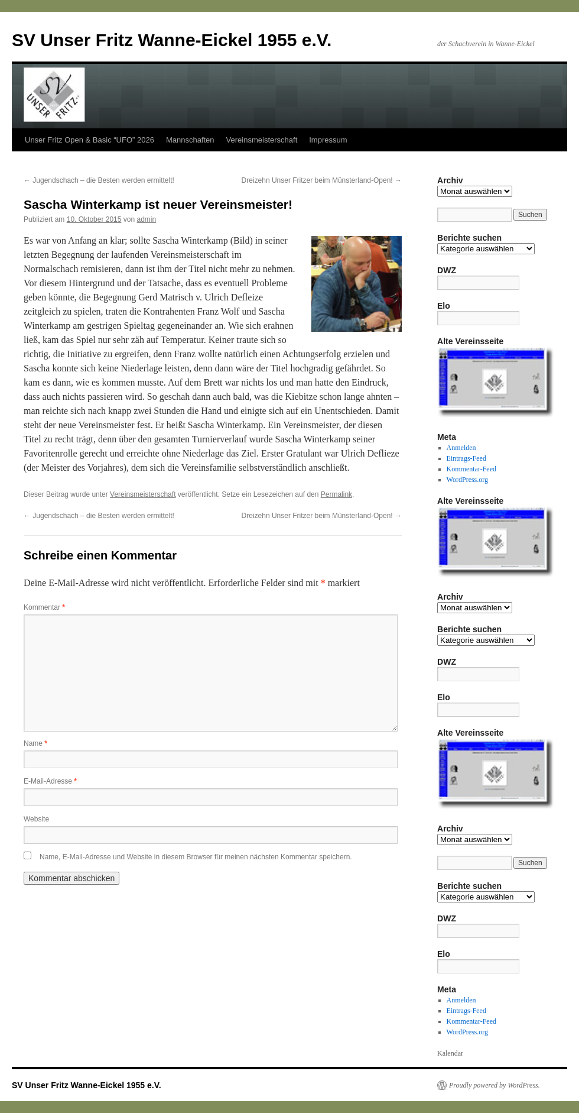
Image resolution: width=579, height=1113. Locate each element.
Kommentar (44, 607)
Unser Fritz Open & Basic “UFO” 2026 (89, 139)
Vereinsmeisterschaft (262, 139)
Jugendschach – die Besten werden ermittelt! (99, 180)
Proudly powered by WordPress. (494, 1085)
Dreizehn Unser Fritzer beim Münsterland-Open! (322, 180)
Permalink (336, 494)
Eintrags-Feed (466, 458)
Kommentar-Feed (471, 469)
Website (36, 819)
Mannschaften (190, 139)
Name (35, 743)
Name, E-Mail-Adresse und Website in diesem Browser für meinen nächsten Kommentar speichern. (196, 857)
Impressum (328, 139)
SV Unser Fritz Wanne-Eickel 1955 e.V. (171, 40)
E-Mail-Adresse (50, 781)
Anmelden (461, 448)
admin (146, 219)
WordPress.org (467, 479)
